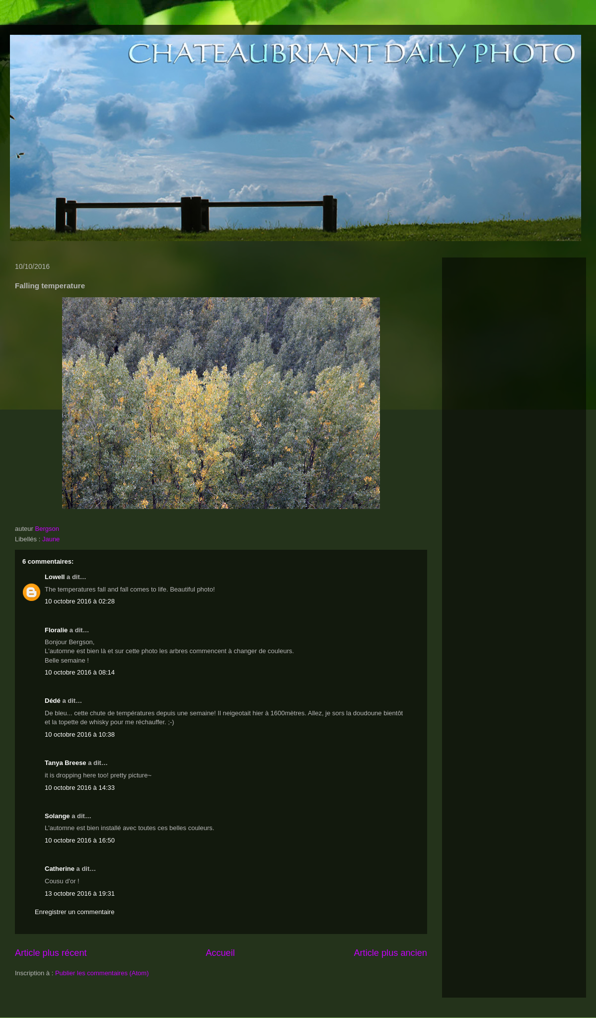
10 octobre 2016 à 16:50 (80, 840)
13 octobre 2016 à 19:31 (80, 893)
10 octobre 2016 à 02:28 (80, 601)
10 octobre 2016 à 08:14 (80, 672)
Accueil (220, 953)
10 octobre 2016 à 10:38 (80, 734)
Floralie (56, 630)
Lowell (55, 577)
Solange (57, 816)
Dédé (53, 700)
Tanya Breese (65, 762)
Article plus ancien (390, 953)
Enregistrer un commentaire (74, 912)
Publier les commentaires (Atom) (102, 973)
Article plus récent (51, 953)
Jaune (51, 539)
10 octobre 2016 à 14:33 (80, 787)
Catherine (59, 868)
